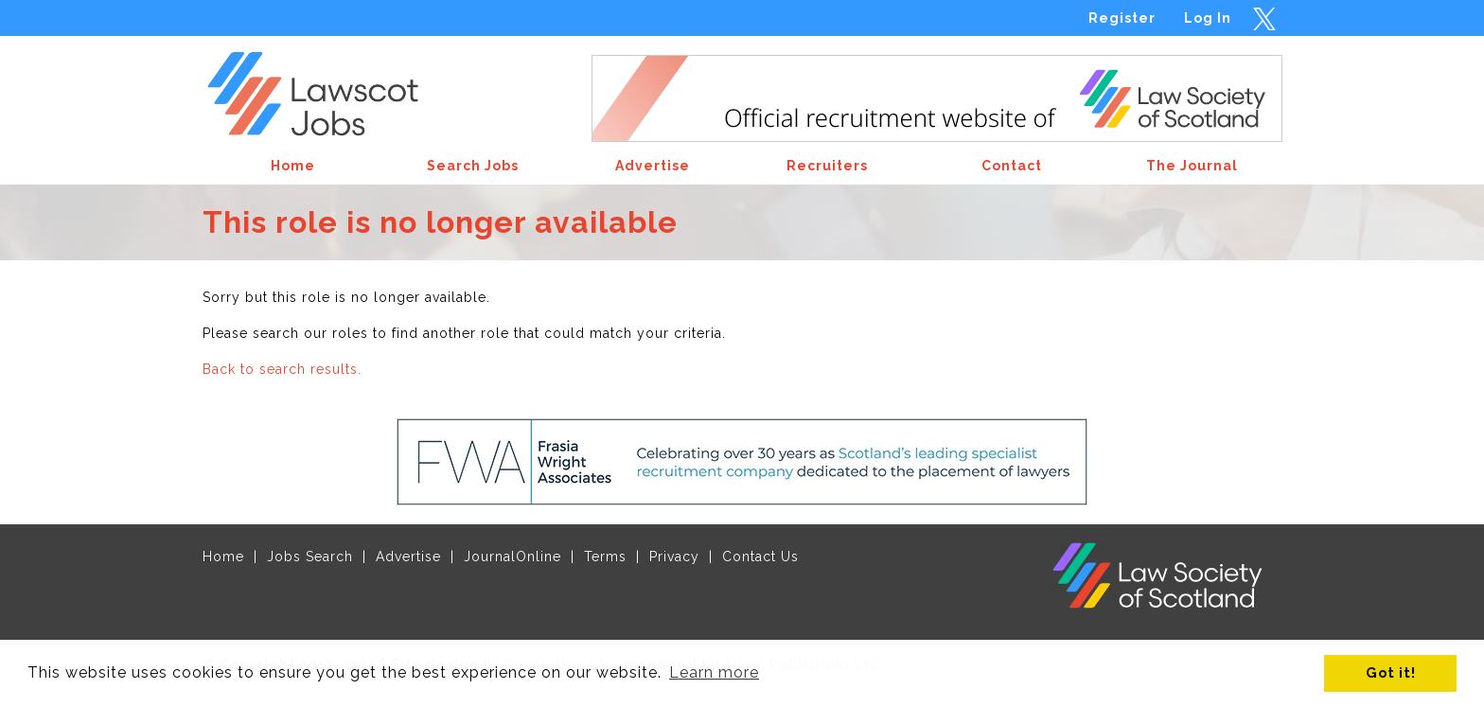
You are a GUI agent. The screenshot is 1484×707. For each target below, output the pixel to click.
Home (223, 556)
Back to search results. (282, 369)
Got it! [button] (1391, 672)
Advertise (408, 556)
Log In (1207, 18)
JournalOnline (512, 556)
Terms (605, 556)
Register (1122, 18)
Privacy (674, 556)
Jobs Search (310, 556)
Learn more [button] (714, 672)
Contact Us (760, 556)
